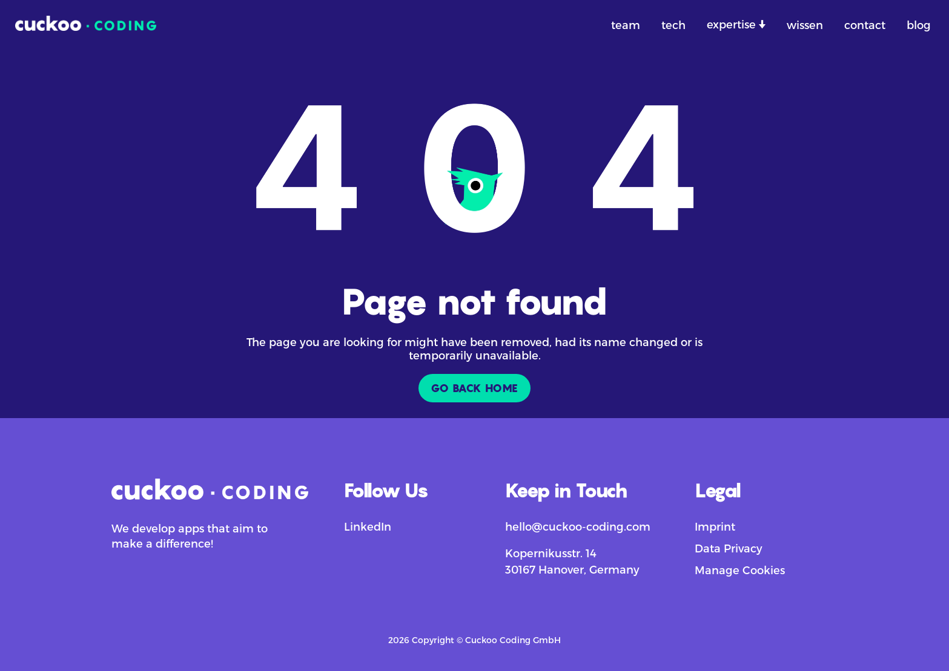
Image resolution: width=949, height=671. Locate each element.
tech (673, 24)
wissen (805, 24)
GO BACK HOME (474, 388)
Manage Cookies (740, 569)
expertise (733, 24)
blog (919, 24)
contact (864, 24)
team (625, 24)
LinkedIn (367, 526)
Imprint (715, 526)
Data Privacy (728, 548)
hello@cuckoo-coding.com (577, 526)
